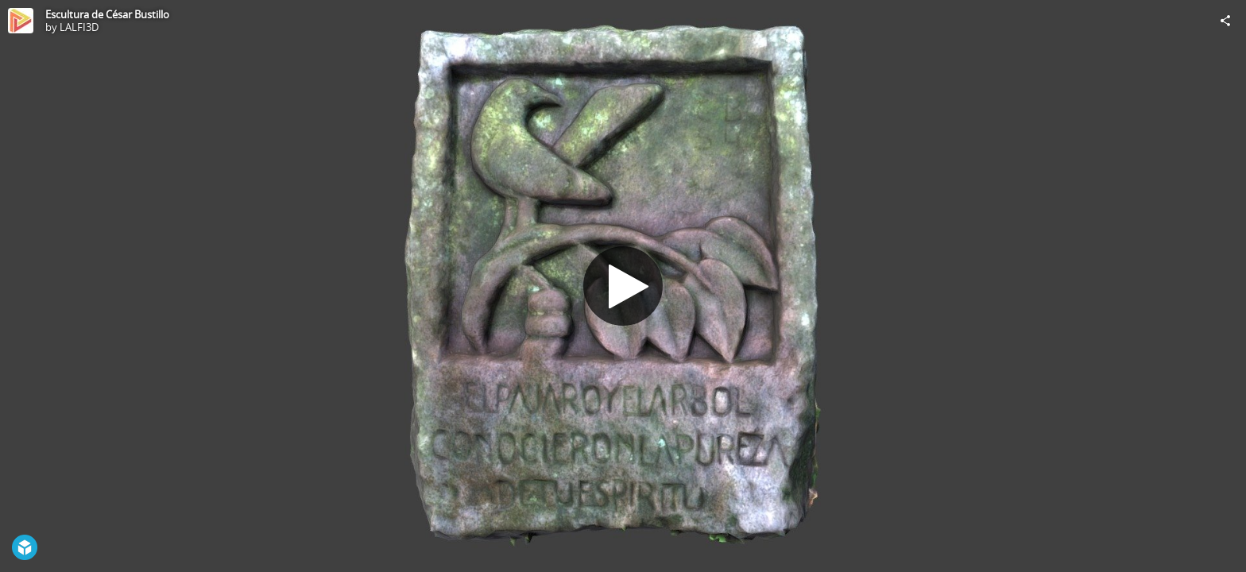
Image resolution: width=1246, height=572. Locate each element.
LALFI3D (79, 27)
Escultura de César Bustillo (107, 14)
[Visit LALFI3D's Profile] (20, 20)
